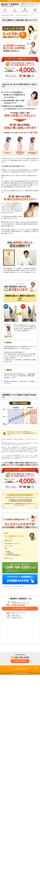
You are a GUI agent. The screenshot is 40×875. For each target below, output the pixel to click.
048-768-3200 (18, 605)
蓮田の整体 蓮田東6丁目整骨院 (22, 673)
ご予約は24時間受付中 (20, 609)
